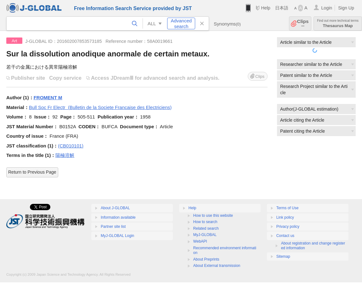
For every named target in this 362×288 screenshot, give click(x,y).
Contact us (285, 235)
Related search (206, 228)
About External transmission (216, 265)
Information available (118, 217)
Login (326, 7)
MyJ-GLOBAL (205, 235)
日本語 (281, 7)
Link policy (285, 217)
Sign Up (346, 7)
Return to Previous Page (32, 172)
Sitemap (283, 256)
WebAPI (200, 241)
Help (265, 7)
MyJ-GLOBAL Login (117, 235)
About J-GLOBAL (115, 208)
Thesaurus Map (338, 23)
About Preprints (206, 259)
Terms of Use (287, 208)
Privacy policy (287, 226)
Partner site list (113, 226)
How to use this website (213, 215)
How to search (205, 222)
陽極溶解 (64, 155)
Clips (303, 23)
